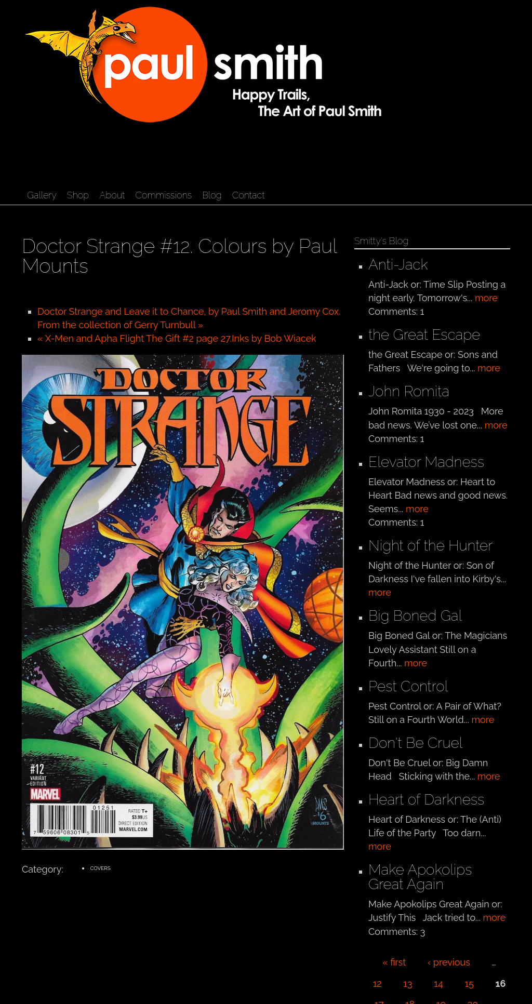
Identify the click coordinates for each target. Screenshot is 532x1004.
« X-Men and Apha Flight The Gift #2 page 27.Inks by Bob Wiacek (176, 338)
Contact (248, 195)
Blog (211, 195)
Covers (100, 868)
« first (394, 962)
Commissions (163, 195)
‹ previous (449, 962)
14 (438, 983)
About (112, 195)
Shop (78, 195)
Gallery (42, 195)
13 (407, 983)
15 (469, 983)
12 (377, 983)
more (486, 297)
